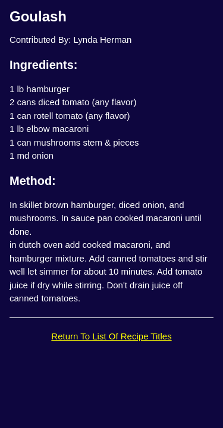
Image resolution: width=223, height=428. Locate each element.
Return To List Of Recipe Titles (111, 336)
